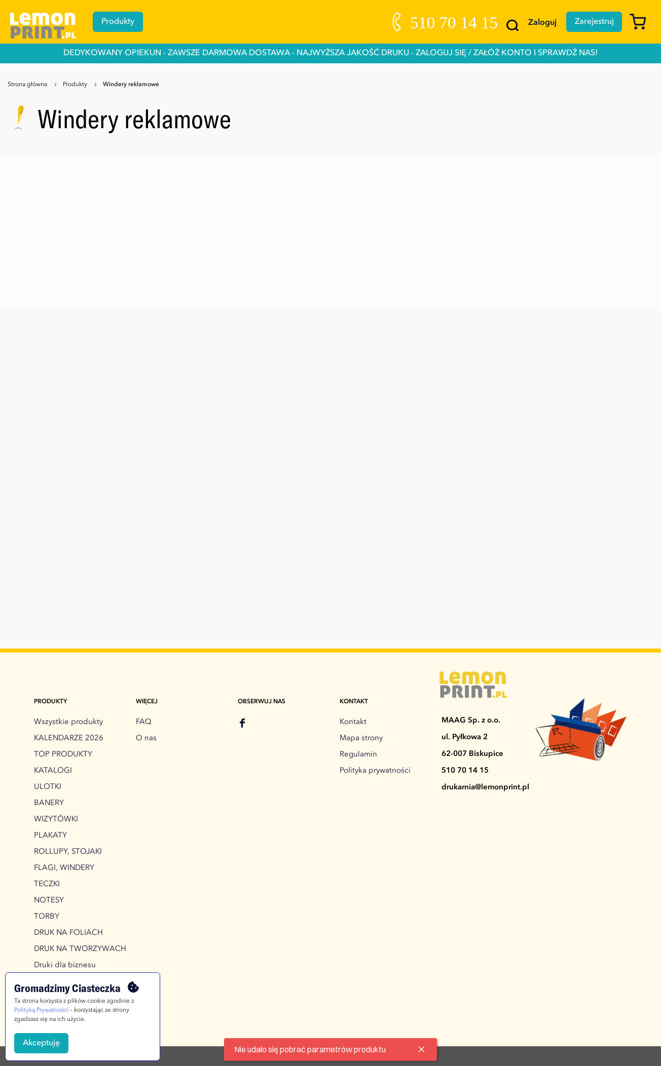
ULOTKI (47, 787)
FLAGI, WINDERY (64, 868)
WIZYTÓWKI (56, 819)
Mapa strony (361, 738)
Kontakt (353, 722)
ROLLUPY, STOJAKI (68, 852)
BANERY (49, 803)
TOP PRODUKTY (63, 754)
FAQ (144, 722)
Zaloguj (541, 23)
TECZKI (47, 884)
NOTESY (49, 900)
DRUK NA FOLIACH (68, 933)
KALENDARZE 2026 (68, 738)
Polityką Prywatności (41, 1010)
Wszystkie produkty (68, 722)
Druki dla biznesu (65, 965)
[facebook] (242, 724)
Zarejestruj (593, 22)
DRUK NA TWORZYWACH (80, 949)
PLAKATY (50, 836)
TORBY (46, 917)
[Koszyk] (641, 26)
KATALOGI (53, 771)
